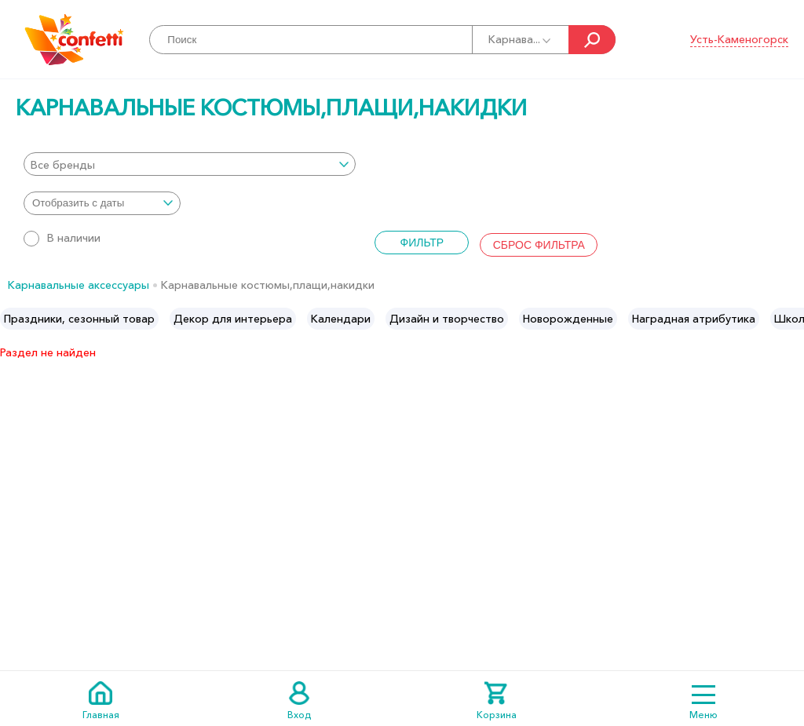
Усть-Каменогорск (739, 39)
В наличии (62, 238)
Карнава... (520, 39)
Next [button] (791, 318)
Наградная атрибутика (693, 319)
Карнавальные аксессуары (78, 285)
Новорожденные (568, 319)
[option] (79, 319)
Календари (341, 319)
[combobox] (190, 164)
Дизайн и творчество (446, 319)
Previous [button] (13, 318)
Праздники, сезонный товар (79, 319)
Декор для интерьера (233, 319)
